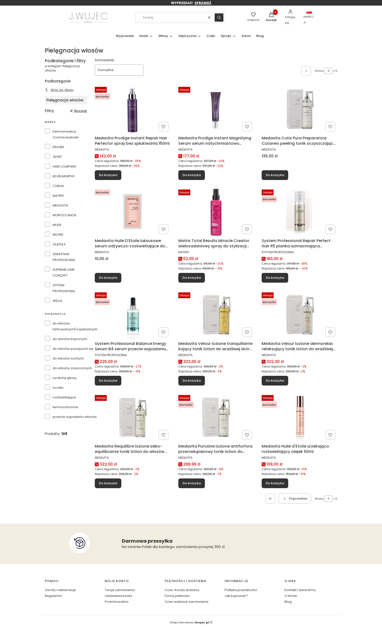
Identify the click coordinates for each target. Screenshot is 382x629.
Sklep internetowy (189, 622)
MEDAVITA (60, 205)
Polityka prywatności (241, 590)
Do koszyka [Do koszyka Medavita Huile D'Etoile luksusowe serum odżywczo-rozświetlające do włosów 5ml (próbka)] (108, 277)
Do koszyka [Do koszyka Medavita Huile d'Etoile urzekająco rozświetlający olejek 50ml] (275, 483)
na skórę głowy (64, 378)
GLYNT (57, 156)
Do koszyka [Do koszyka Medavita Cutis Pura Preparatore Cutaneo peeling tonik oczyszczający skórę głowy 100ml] (275, 174)
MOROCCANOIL (64, 215)
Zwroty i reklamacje (60, 590)
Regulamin (53, 595)
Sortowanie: (105, 60)
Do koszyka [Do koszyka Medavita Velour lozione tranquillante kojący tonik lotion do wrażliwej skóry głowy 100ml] (191, 380)
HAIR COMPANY (64, 166)
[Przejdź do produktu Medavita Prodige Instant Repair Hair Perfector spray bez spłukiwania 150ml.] (132, 109)
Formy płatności (177, 595)
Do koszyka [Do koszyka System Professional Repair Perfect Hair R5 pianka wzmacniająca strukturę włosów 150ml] (275, 277)
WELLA (57, 300)
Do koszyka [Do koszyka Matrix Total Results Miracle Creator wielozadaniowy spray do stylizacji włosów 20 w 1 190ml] (191, 277)
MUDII (57, 225)
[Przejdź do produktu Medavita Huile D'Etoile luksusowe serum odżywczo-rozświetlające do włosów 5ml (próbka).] (132, 212)
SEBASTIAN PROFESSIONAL (64, 257)
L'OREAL (58, 186)
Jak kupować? (236, 595)
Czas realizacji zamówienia (186, 601)
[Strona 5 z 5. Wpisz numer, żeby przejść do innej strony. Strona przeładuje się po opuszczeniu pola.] (328, 71)
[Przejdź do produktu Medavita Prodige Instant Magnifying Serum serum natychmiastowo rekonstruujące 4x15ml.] (216, 109)
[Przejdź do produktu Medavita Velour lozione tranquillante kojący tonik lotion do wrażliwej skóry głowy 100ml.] (216, 314)
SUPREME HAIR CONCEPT (64, 272)
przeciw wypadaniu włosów (75, 416)
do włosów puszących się (73, 348)
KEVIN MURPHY (64, 176)
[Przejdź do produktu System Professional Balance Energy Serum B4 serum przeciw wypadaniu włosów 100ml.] (132, 314)
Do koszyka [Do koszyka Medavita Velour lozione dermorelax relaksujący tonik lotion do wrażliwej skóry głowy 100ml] (275, 380)
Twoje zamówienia (120, 590)
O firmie (291, 595)
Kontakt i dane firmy (300, 590)
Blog (288, 601)
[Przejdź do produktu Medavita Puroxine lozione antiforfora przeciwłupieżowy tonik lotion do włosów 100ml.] (216, 417)
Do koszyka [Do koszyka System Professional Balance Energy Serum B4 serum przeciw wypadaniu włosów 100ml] (108, 380)
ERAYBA (58, 147)
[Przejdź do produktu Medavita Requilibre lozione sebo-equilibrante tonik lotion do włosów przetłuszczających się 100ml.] (132, 417)
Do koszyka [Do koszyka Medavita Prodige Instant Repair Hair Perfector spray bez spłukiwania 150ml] (108, 174)
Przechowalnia (116, 601)
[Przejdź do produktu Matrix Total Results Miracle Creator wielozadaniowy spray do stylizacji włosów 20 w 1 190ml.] (216, 212)
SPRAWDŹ (202, 3)
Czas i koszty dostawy (182, 590)
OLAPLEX (59, 244)
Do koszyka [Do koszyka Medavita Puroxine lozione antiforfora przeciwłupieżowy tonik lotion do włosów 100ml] (191, 483)
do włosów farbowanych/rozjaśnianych (75, 326)
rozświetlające (64, 397)
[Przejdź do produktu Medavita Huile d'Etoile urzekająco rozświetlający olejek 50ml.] (299, 417)
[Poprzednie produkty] (295, 498)
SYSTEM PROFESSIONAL (64, 288)
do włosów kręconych (70, 339)
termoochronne (65, 407)
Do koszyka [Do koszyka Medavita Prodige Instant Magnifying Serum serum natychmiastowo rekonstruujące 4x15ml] (191, 174)
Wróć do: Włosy (59, 90)
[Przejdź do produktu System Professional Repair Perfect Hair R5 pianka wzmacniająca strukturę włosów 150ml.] (299, 212)
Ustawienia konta (118, 595)
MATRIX (58, 195)
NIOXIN (58, 234)
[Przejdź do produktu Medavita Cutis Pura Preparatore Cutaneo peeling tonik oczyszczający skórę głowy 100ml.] (299, 109)
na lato (58, 387)
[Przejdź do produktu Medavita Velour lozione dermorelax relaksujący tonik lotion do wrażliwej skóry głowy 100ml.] (299, 314)
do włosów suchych (68, 358)
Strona (319, 71)
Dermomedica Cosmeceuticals (66, 134)
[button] (219, 17)
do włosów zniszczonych (72, 368)
